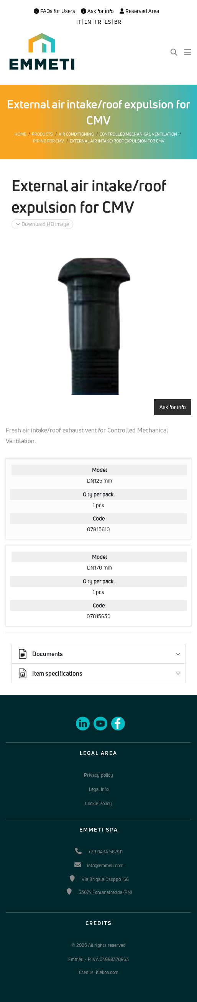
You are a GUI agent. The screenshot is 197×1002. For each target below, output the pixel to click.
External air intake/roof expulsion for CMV (117, 141)
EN (87, 21)
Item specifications (49, 673)
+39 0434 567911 (105, 851)
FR (98, 21)
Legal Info (98, 789)
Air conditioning (76, 134)
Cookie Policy (98, 803)
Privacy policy (98, 775)
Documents (40, 654)
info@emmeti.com (105, 865)
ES (108, 21)
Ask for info (97, 11)
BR (117, 21)
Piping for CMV (48, 141)
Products (42, 134)
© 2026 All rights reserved (98, 945)
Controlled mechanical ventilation (138, 134)
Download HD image (42, 224)
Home (20, 134)
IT (78, 21)
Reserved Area (139, 11)
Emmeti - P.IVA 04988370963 (98, 959)
